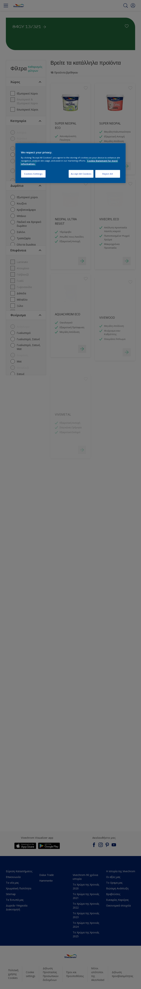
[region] (70, 163)
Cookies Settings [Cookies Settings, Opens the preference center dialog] (33, 173)
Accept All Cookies (81, 173)
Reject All (107, 173)
